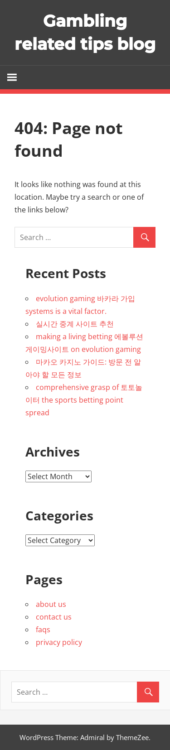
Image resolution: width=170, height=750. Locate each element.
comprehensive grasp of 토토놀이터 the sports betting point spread (83, 400)
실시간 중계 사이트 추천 (75, 324)
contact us (54, 617)
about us (51, 604)
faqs (43, 630)
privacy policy (59, 642)
